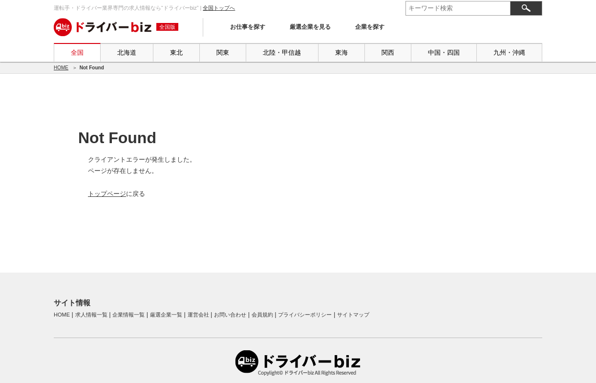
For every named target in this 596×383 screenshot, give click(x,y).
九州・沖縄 (509, 52)
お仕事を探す (247, 26)
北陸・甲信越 (282, 52)
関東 (222, 52)
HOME (61, 67)
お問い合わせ (230, 315)
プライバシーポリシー (305, 315)
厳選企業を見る (310, 26)
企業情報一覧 (128, 315)
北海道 (126, 52)
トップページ (107, 193)
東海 (341, 52)
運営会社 (198, 315)
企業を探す (369, 26)
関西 (388, 52)
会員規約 (262, 315)
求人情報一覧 (91, 315)
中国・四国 (444, 52)
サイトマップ (353, 315)
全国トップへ (219, 8)
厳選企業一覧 (166, 315)
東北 (176, 52)
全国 (77, 52)
